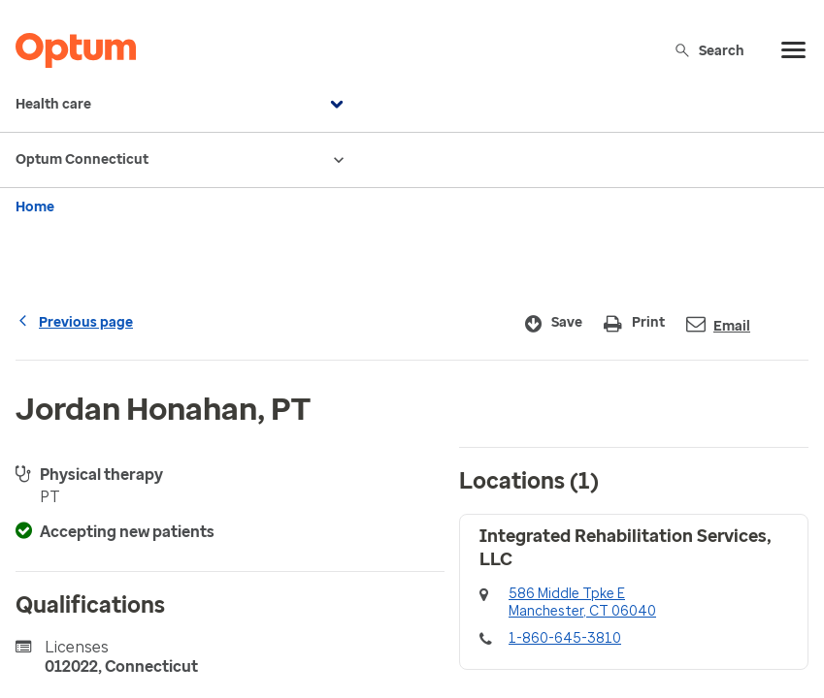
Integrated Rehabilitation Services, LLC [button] (625, 547)
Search (709, 50)
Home (35, 207)
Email (718, 324)
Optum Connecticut (182, 160)
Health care (182, 104)
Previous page (74, 322)
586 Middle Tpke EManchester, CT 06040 (582, 602)
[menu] (793, 50)
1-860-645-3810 (565, 638)
